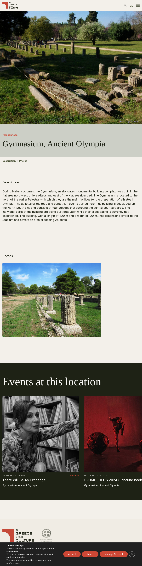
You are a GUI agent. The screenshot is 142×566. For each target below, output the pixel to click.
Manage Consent (114, 554)
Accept (72, 554)
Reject (90, 554)
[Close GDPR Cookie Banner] (132, 554)
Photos (23, 160)
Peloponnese (9, 134)
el (131, 5)
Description (9, 160)
